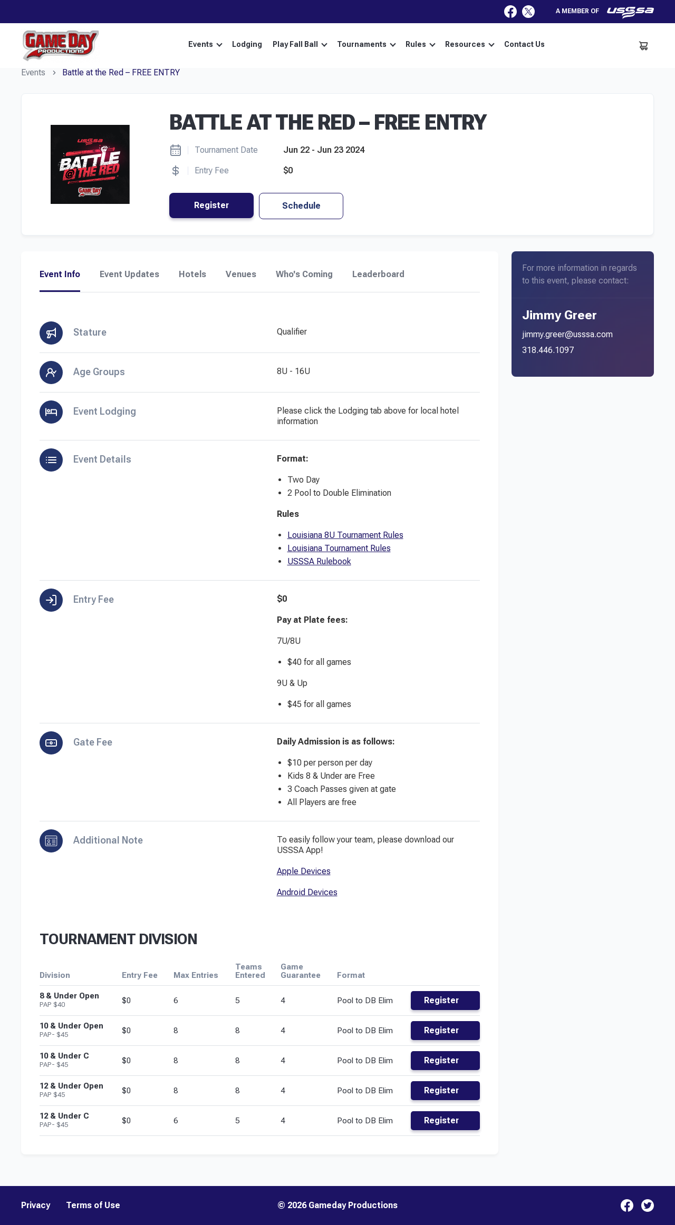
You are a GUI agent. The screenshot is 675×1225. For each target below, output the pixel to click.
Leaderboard (378, 274)
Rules (421, 44)
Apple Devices (304, 871)
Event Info (60, 274)
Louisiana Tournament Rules (339, 548)
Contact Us (524, 44)
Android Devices (307, 892)
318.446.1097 (548, 350)
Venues (241, 274)
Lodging (247, 44)
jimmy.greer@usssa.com (567, 334)
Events (205, 44)
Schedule (301, 206)
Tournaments (366, 44)
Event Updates (129, 274)
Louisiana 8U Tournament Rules (345, 535)
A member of (605, 12)
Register (211, 205)
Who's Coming (304, 274)
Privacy (35, 1205)
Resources (470, 44)
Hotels (192, 274)
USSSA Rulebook (319, 561)
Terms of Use (93, 1205)
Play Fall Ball (300, 44)
